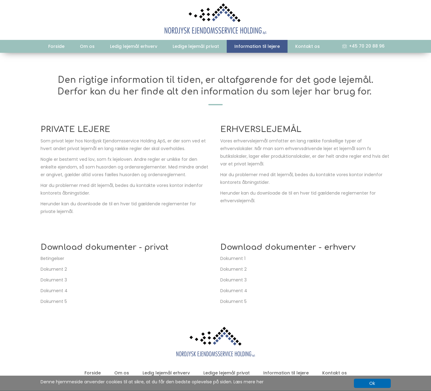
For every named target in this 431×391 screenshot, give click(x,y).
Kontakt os (307, 46)
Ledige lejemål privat (196, 46)
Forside (56, 46)
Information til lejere (257, 46)
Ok (372, 383)
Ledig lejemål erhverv (133, 46)
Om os (87, 46)
